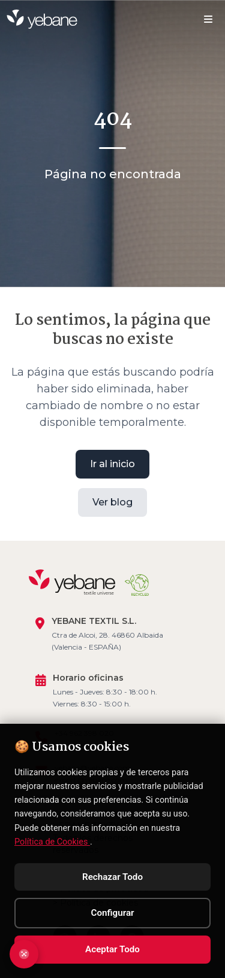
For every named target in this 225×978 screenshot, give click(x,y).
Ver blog (112, 501)
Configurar (112, 912)
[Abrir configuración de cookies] (24, 954)
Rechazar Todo (112, 877)
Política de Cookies (52, 842)
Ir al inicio (112, 462)
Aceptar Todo (112, 949)
